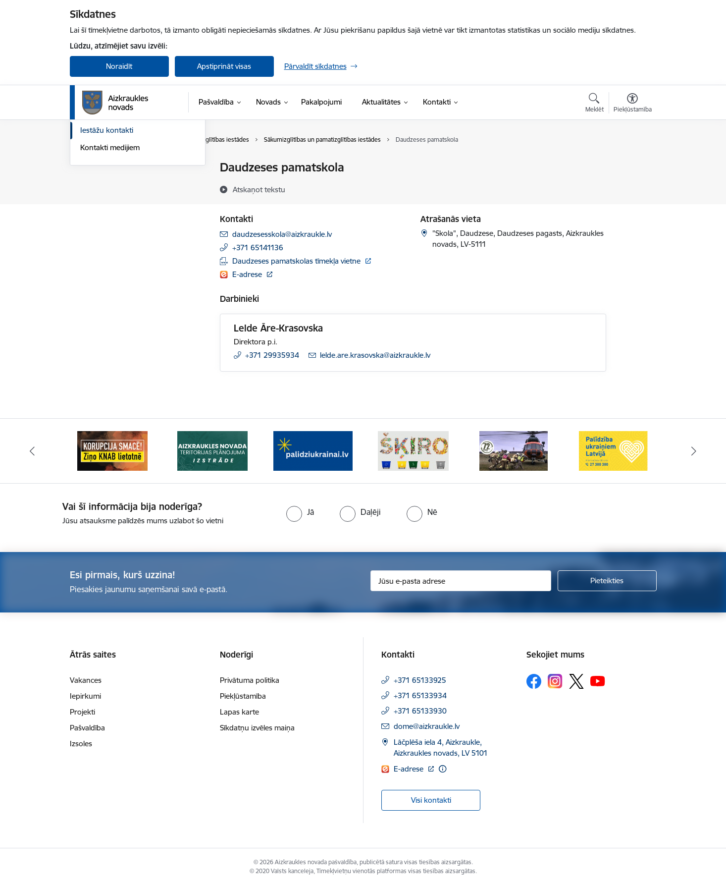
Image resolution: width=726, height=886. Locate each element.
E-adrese (248, 274)
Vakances (86, 680)
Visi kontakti (431, 800)
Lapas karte (239, 712)
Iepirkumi (85, 696)
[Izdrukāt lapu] (632, 163)
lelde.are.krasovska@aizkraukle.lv (375, 355)
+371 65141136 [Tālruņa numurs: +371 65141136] (257, 247)
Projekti (82, 712)
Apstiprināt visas (224, 66)
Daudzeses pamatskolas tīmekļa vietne (296, 261)
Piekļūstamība (243, 696)
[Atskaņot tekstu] (259, 189)
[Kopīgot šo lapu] (632, 188)
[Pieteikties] (607, 580)
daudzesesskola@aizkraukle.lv (282, 234)
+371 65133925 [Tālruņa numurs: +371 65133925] (420, 680)
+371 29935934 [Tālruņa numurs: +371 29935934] (272, 355)
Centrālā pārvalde (109, 185)
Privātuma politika (249, 680)
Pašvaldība (87, 727)
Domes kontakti (106, 168)
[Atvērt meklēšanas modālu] (594, 104)
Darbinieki (97, 202)
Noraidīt (119, 66)
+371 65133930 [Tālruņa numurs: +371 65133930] (420, 711)
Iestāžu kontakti (106, 237)
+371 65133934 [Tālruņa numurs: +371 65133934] (420, 695)
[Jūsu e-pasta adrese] (460, 580)
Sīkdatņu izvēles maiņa (257, 727)
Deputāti (94, 219)
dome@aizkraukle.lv (427, 726)
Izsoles (81, 743)
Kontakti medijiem (110, 254)
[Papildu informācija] (442, 769)
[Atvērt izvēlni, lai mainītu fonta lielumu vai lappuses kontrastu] (633, 104)
